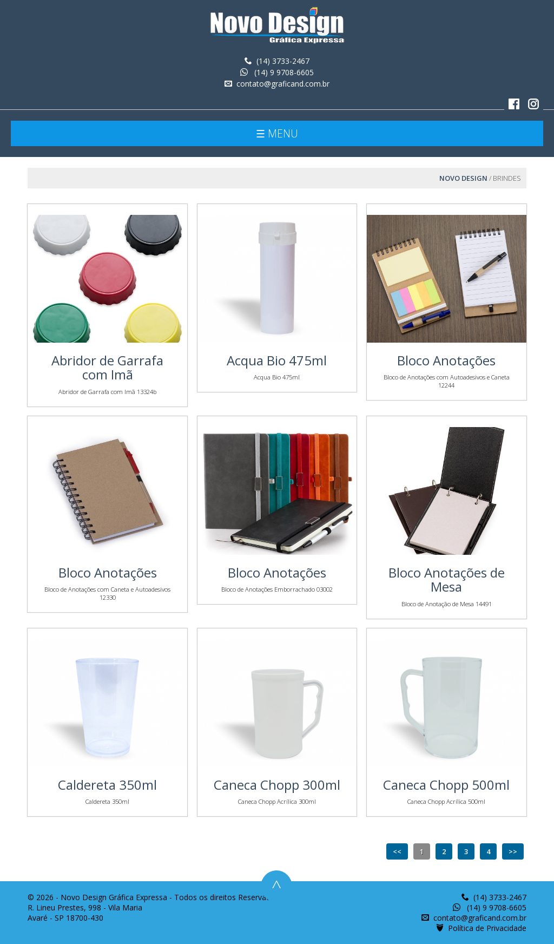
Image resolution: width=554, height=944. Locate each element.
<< (397, 851)
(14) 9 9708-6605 (283, 72)
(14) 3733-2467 (282, 61)
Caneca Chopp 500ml (446, 785)
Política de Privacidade (487, 928)
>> (513, 851)
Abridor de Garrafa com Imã (107, 367)
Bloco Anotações (446, 360)
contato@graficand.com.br (282, 83)
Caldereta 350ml (107, 785)
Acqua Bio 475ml (277, 360)
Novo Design (463, 178)
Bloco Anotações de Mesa (446, 579)
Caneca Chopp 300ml (277, 785)
